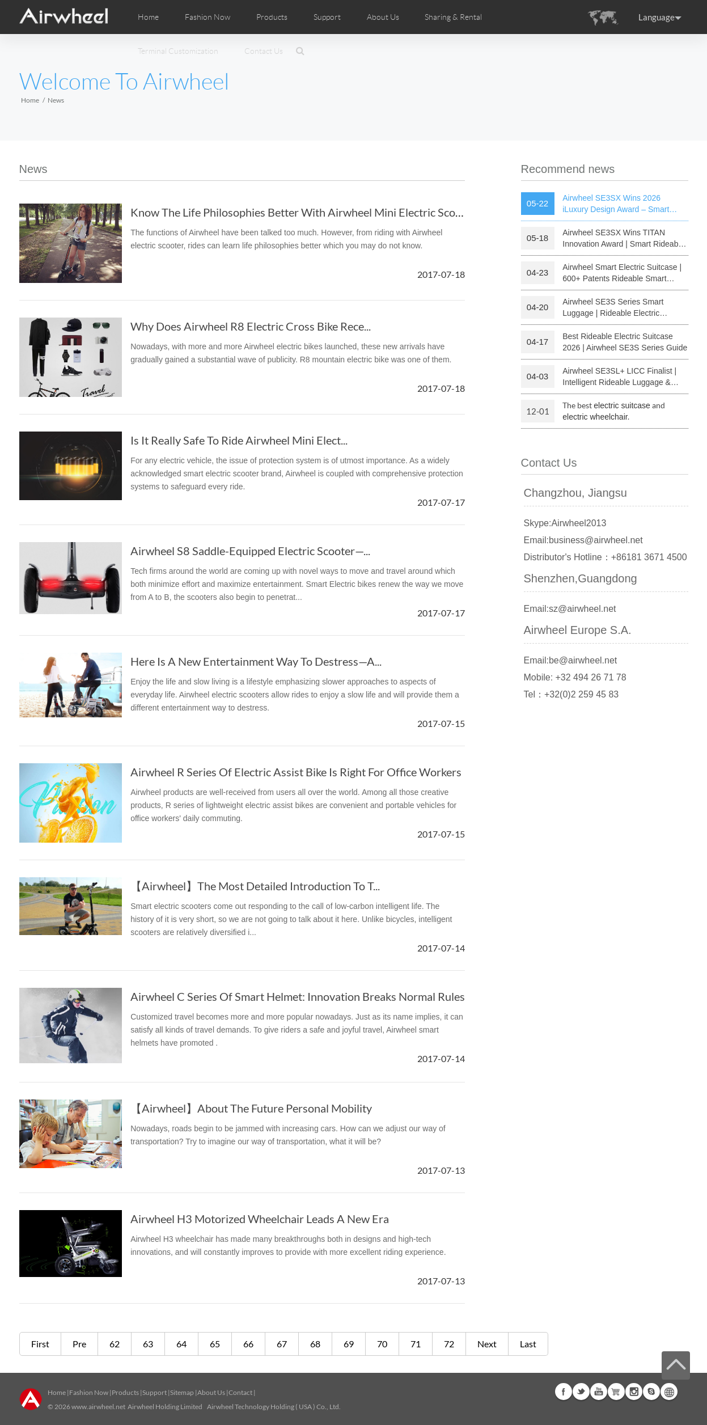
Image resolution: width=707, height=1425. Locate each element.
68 (315, 1343)
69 (349, 1343)
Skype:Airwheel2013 (565, 523)
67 (282, 1343)
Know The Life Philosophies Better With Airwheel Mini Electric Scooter (303, 212)
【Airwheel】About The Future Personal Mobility (251, 1108)
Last (528, 1343)
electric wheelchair (595, 416)
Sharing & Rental (453, 17)
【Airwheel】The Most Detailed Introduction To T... (255, 886)
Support (327, 17)
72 (449, 1343)
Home (148, 17)
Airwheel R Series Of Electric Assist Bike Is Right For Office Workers (296, 772)
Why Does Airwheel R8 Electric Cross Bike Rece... (250, 326)
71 (415, 1343)
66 (248, 1343)
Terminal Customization (178, 51)
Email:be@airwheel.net (570, 660)
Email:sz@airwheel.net (570, 609)
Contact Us (263, 51)
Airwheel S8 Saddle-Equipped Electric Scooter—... (250, 550)
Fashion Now (88, 1392)
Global (669, 1391)
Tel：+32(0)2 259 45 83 (571, 694)
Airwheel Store (616, 1391)
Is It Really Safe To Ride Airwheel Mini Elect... (239, 440)
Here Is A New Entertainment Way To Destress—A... (256, 661)
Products (271, 17)
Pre (79, 1343)
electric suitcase (622, 405)
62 (114, 1343)
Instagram (633, 1391)
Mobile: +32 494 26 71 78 (575, 677)
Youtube (598, 1391)
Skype (651, 1391)
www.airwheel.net (98, 1406)
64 (181, 1343)
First (40, 1343)
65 (215, 1343)
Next (487, 1343)
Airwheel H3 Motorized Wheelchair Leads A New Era (259, 1218)
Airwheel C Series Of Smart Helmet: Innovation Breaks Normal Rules (297, 996)
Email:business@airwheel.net (583, 540)
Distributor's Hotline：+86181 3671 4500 (605, 557)
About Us (211, 1392)
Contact (240, 1392)
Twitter (581, 1391)
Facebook (563, 1391)
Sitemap (182, 1392)
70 (382, 1343)
